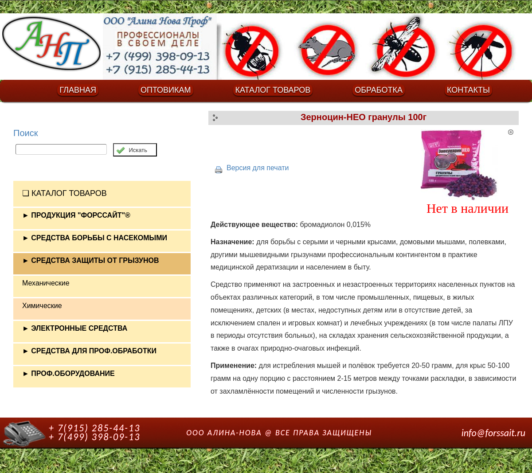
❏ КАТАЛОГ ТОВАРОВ (64, 193)
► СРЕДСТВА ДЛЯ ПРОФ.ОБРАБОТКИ (89, 351)
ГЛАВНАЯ (77, 90)
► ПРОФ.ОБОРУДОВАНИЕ (68, 373)
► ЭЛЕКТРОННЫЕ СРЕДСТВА (74, 328)
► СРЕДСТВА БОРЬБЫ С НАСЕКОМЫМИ (94, 238)
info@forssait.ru (493, 433)
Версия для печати (258, 168)
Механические (46, 283)
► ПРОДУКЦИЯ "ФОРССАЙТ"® (76, 215)
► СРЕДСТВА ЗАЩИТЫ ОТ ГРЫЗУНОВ (90, 260)
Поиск (25, 133)
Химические (42, 305)
